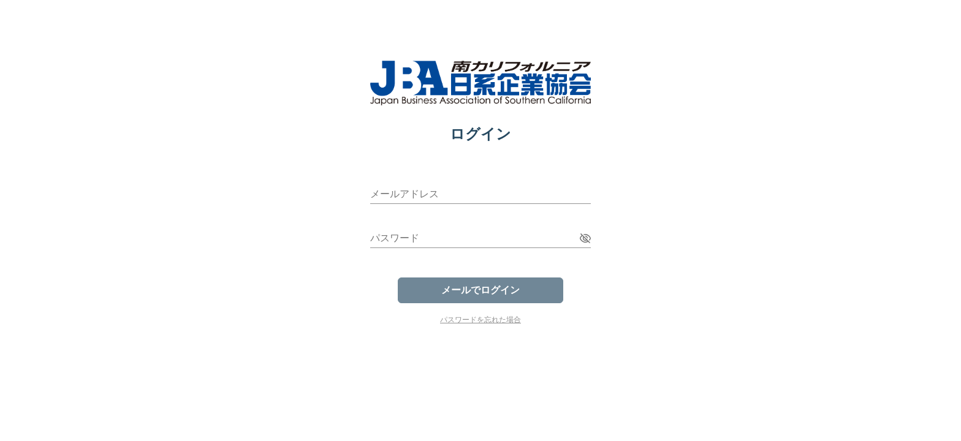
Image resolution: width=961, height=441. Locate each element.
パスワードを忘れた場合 (480, 319)
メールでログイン (480, 290)
